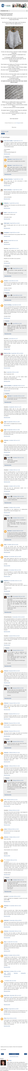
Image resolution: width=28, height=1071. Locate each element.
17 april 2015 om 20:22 (14, 203)
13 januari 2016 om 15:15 (17, 650)
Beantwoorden (7, 154)
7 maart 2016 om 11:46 (17, 165)
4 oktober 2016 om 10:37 (14, 837)
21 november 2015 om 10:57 (18, 395)
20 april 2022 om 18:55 (13, 1008)
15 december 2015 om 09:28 (18, 617)
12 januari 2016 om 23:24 (17, 530)
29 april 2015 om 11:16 (13, 248)
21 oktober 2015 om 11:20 (14, 469)
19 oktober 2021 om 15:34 (10, 980)
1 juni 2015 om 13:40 (17, 323)
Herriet (8, 268)
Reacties (7, 156)
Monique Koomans (8, 179)
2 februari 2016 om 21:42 (12, 799)
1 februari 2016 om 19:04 (17, 780)
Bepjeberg (6, 580)
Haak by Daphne (7, 385)
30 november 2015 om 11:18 (15, 580)
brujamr (6, 240)
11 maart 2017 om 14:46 (12, 941)
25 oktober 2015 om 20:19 (18, 517)
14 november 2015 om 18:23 (15, 570)
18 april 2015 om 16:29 (14, 223)
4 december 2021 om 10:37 (15, 995)
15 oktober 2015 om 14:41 (18, 457)
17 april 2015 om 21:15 (12, 212)
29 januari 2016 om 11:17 (14, 713)
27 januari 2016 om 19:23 (14, 703)
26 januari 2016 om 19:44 (17, 688)
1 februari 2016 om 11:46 (14, 766)
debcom (6, 955)
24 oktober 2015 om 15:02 (18, 496)
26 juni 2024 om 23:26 (11, 1018)
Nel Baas (6, 1008)
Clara (5, 1018)
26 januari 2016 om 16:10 (14, 670)
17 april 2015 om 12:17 (18, 140)
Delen (3, 133)
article (11, 997)
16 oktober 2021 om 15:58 (15, 971)
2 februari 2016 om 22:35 (14, 810)
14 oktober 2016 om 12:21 (18, 879)
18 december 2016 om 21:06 (15, 931)
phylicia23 (6, 920)
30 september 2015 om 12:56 (13, 421)
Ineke (5, 544)
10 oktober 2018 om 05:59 (13, 955)
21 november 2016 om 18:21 (15, 905)
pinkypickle (23, 973)
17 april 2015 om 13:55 (18, 179)
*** (4, 860)
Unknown (9, 159)
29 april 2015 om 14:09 (17, 268)
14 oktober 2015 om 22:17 (14, 440)
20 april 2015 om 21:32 (13, 240)
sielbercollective (7, 974)
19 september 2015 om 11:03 (15, 407)
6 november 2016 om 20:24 (14, 896)
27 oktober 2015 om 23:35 (12, 544)
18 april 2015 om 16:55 (14, 232)
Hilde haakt (6, 223)
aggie (5, 421)
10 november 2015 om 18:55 (15, 556)
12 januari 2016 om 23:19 (14, 635)
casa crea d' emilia (8, 140)
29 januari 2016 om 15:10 (14, 731)
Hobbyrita (6, 203)
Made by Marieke (8, 189)
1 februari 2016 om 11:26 (14, 752)
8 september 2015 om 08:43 (17, 353)
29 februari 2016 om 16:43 (13, 829)
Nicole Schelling (7, 304)
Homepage (14, 1054)
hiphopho (16, 973)
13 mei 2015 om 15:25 (17, 295)
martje (5, 829)
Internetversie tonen (14, 1056)
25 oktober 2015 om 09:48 (14, 507)
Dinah (5, 212)
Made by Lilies (7, 353)
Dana (5, 941)
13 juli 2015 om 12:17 (13, 338)
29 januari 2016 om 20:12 (17, 741)
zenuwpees (6, 232)
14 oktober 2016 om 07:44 (11, 860)
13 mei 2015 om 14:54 (13, 280)
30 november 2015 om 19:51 (18, 596)
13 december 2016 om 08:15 (15, 920)
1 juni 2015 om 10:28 (16, 304)
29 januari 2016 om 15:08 (14, 723)
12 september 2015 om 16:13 (18, 385)
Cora (5, 799)
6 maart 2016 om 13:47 (17, 159)
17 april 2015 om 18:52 (17, 189)
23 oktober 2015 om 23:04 (14, 486)
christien (6, 280)
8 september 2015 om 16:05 (12, 372)
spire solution (7, 973)
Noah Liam (6, 971)
